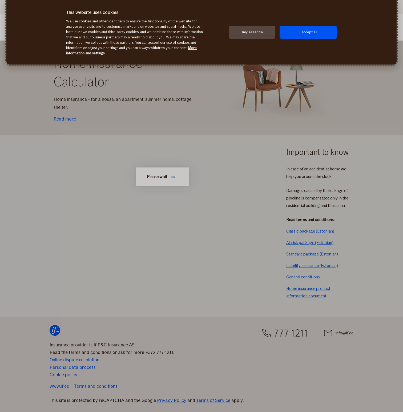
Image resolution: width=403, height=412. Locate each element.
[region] (201, 32)
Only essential (252, 32)
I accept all (308, 32)
